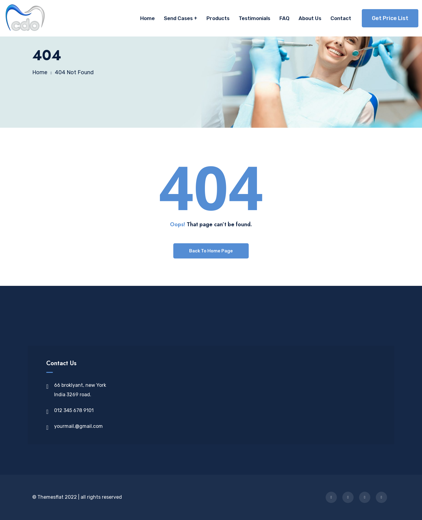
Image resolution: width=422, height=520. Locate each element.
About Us (310, 18)
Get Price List (390, 18)
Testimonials (254, 18)
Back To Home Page (211, 251)
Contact (340, 18)
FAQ (284, 18)
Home (147, 18)
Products (218, 18)
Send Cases (178, 18)
